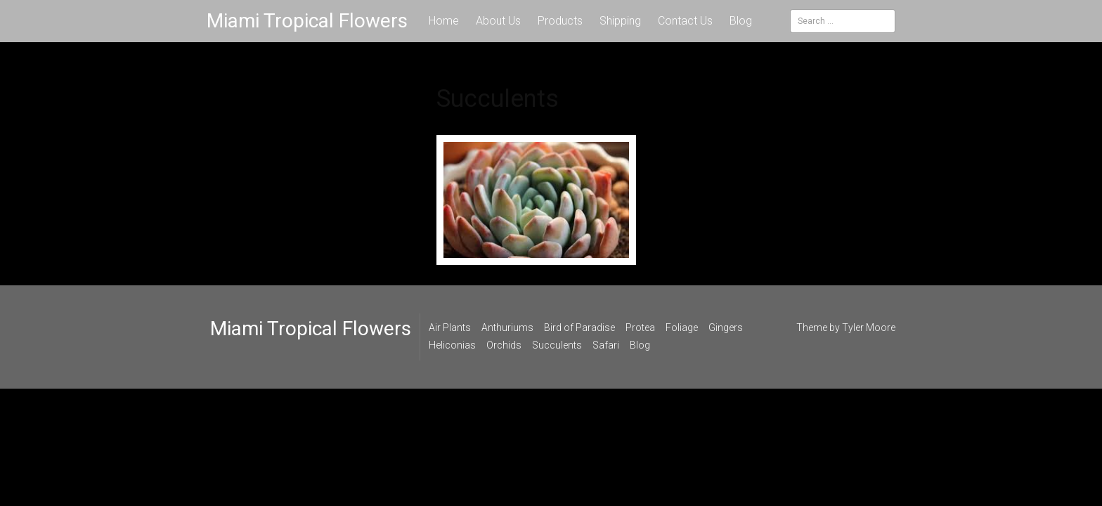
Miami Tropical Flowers (307, 20)
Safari (605, 345)
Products (560, 20)
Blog (741, 20)
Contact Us (685, 20)
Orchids (503, 345)
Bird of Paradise (579, 327)
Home (444, 20)
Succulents (557, 345)
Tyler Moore (868, 327)
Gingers (725, 327)
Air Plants (450, 327)
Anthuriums (507, 327)
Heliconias (452, 345)
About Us (498, 20)
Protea (640, 327)
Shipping (620, 20)
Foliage (682, 327)
